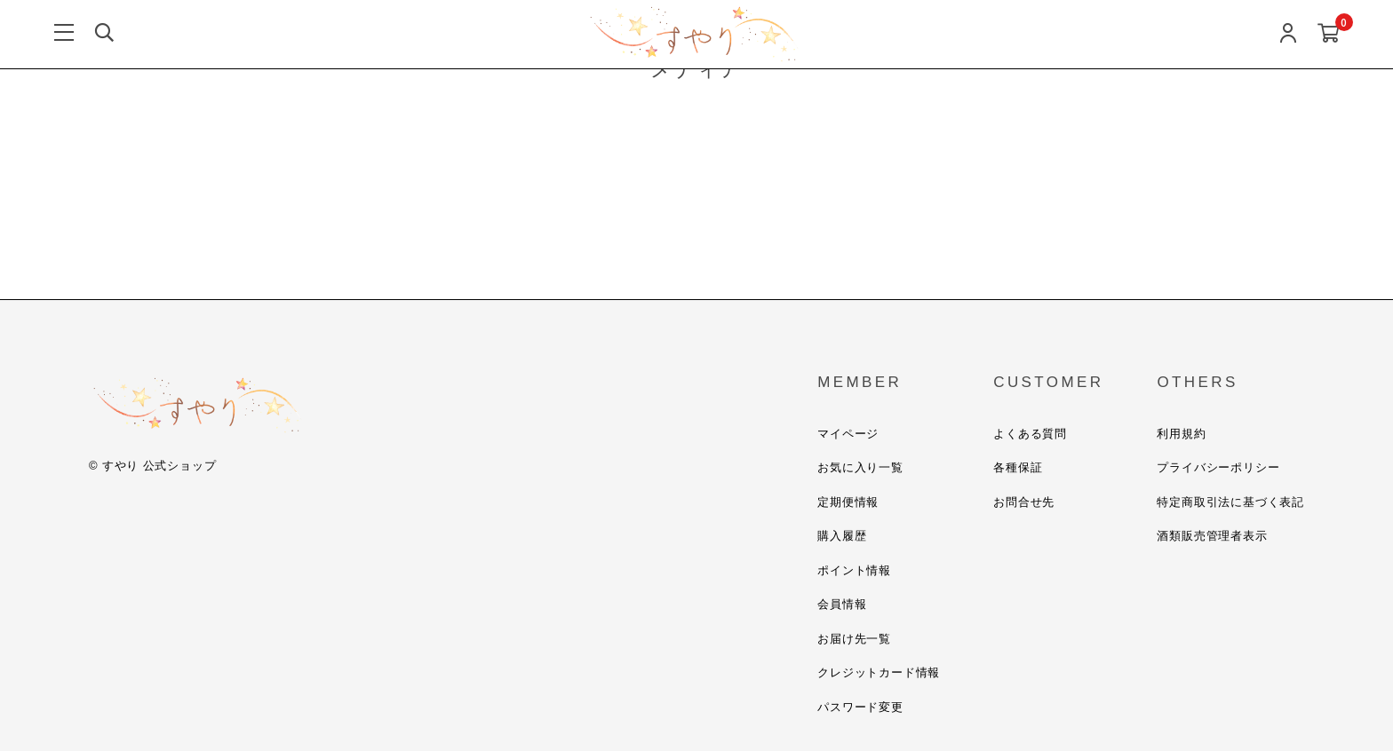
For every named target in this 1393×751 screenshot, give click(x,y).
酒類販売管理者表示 (1212, 535)
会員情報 (841, 604)
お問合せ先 (1024, 502)
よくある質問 (1030, 433)
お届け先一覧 (854, 638)
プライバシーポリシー (1218, 467)
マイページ (848, 433)
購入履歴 (841, 535)
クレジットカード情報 (878, 672)
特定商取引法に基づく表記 (1230, 502)
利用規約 (1181, 433)
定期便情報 (848, 502)
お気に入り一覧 (860, 467)
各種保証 (1017, 467)
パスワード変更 (860, 707)
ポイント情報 (854, 570)
